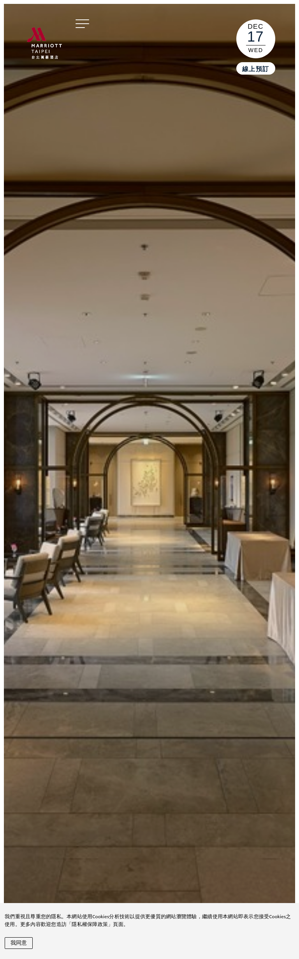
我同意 (19, 943)
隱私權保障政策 (90, 924)
